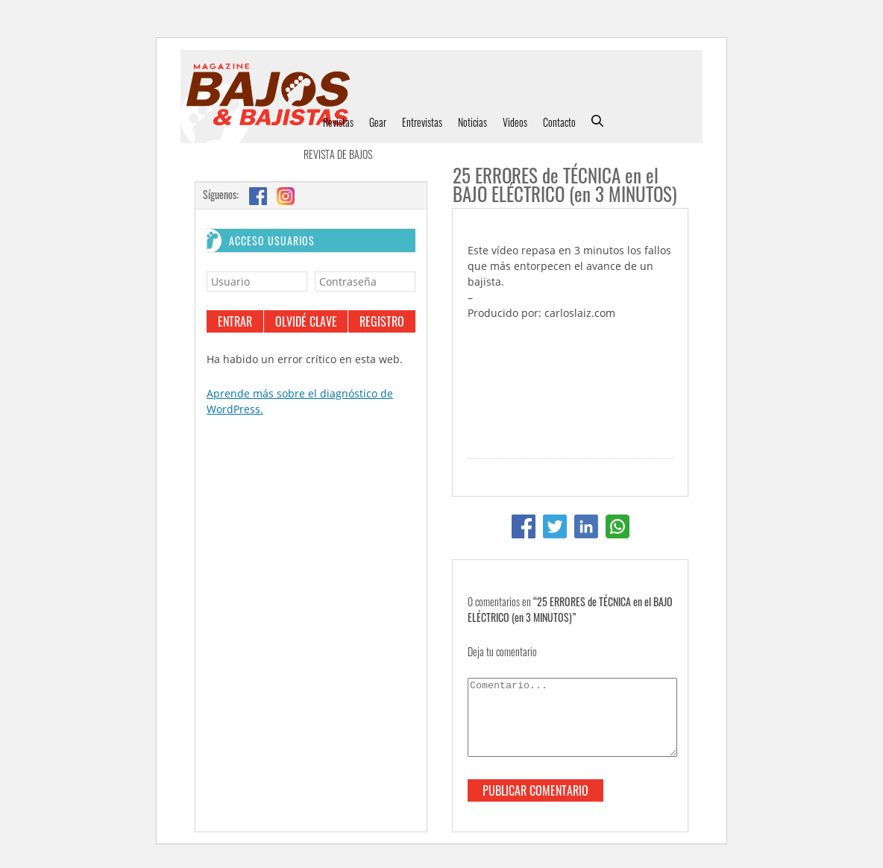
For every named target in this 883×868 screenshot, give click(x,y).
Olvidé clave (306, 321)
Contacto (559, 122)
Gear (377, 122)
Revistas (338, 122)
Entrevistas (422, 122)
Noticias (472, 122)
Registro (381, 321)
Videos (515, 122)
